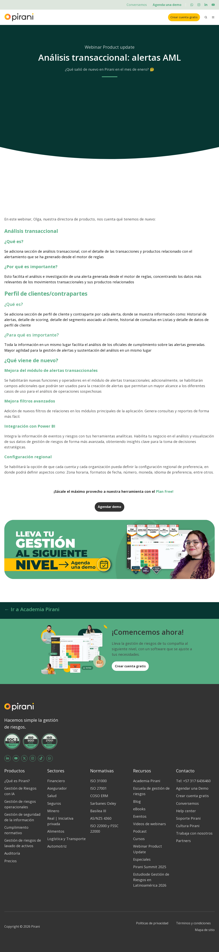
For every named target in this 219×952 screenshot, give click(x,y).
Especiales (142, 859)
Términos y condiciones (193, 923)
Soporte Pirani (188, 818)
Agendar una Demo (192, 788)
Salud (51, 795)
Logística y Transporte (66, 838)
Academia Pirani (146, 780)
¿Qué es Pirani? (17, 780)
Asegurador (57, 788)
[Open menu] (213, 17)
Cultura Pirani (187, 825)
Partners (183, 840)
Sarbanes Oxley (103, 803)
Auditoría (12, 853)
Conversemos (137, 5)
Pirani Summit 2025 (149, 866)
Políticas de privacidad (152, 923)
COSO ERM (99, 795)
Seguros (54, 803)
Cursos (139, 838)
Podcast (140, 831)
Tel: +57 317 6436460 (193, 780)
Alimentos (55, 831)
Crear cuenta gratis (184, 17)
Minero (53, 810)
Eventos (139, 816)
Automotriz (57, 846)
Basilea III (98, 810)
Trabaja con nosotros (194, 833)
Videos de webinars (149, 823)
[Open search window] (205, 17)
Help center (186, 810)
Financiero (56, 780)
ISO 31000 (98, 780)
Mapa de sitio (205, 930)
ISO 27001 (98, 788)
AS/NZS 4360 (100, 818)
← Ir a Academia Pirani (31, 609)
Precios (10, 861)
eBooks (139, 809)
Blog (137, 801)
